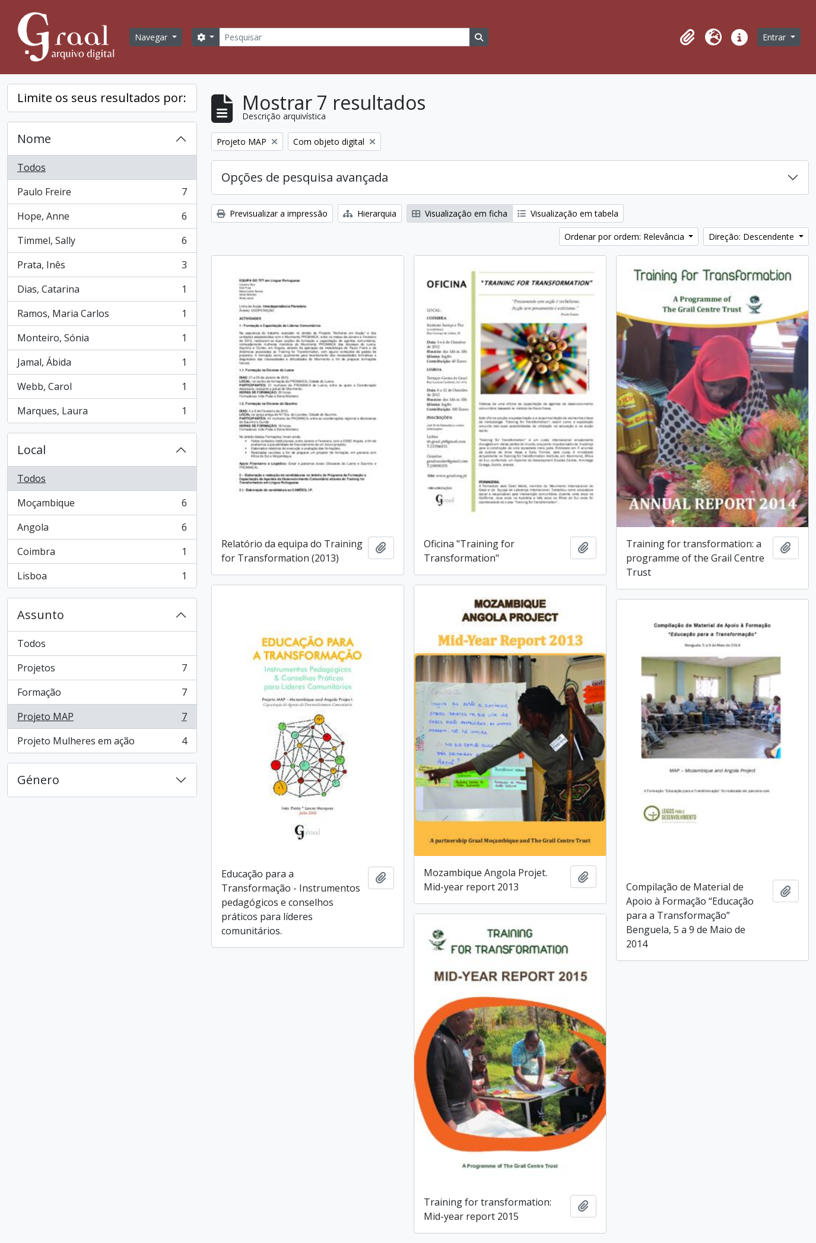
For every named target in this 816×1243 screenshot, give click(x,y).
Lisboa (102, 578)
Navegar (152, 37)
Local (31, 450)
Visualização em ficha (459, 213)
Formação (102, 695)
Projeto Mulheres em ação (102, 743)
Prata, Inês (102, 267)
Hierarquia (369, 213)
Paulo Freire (102, 194)
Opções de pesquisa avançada (304, 177)
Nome (34, 139)
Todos (31, 167)
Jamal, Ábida (102, 365)
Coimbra (102, 554)
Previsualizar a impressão (272, 213)
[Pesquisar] (344, 37)
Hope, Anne (102, 219)
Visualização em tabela (567, 213)
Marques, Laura (102, 413)
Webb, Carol (102, 389)
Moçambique (102, 505)
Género (38, 780)
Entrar (775, 37)
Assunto (40, 615)
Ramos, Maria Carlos (102, 316)
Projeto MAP (102, 719)
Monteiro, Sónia (102, 340)
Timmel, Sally (102, 243)
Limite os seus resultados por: (101, 98)
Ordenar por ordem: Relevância (625, 236)
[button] (687, 37)
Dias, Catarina (102, 292)
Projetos (102, 670)
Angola (102, 530)
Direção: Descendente (752, 236)
